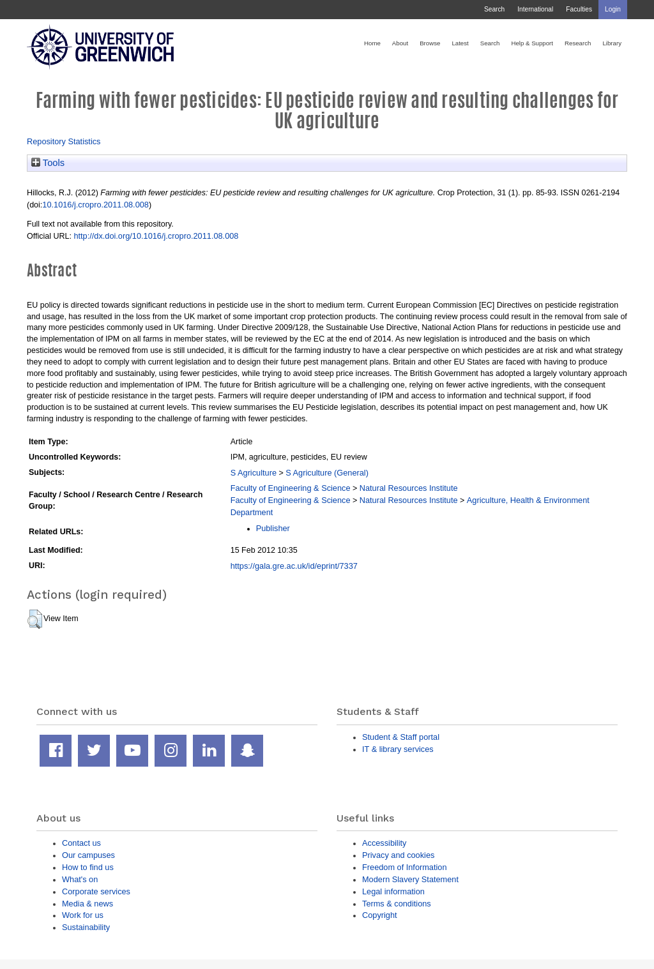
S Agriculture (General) (327, 472)
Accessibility (384, 843)
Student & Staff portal (400, 737)
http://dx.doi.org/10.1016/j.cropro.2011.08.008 (155, 236)
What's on (80, 879)
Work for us (82, 915)
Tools (48, 163)
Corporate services (96, 891)
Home (372, 43)
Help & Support (532, 43)
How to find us (88, 867)
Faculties (579, 9)
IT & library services (398, 749)
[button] (34, 619)
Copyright (379, 915)
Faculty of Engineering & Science (291, 488)
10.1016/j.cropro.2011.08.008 (95, 204)
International (535, 9)
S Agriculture (254, 472)
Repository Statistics (64, 141)
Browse (430, 43)
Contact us (81, 843)
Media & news (87, 903)
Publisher (273, 528)
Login (613, 9)
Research (578, 43)
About (400, 43)
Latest (460, 43)
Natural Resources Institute (409, 488)
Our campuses (88, 855)
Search (494, 9)
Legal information (393, 891)
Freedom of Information (404, 867)
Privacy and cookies (398, 855)
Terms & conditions (396, 903)
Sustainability (86, 927)
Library (611, 43)
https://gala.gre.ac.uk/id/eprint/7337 (294, 566)
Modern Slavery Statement (410, 879)
